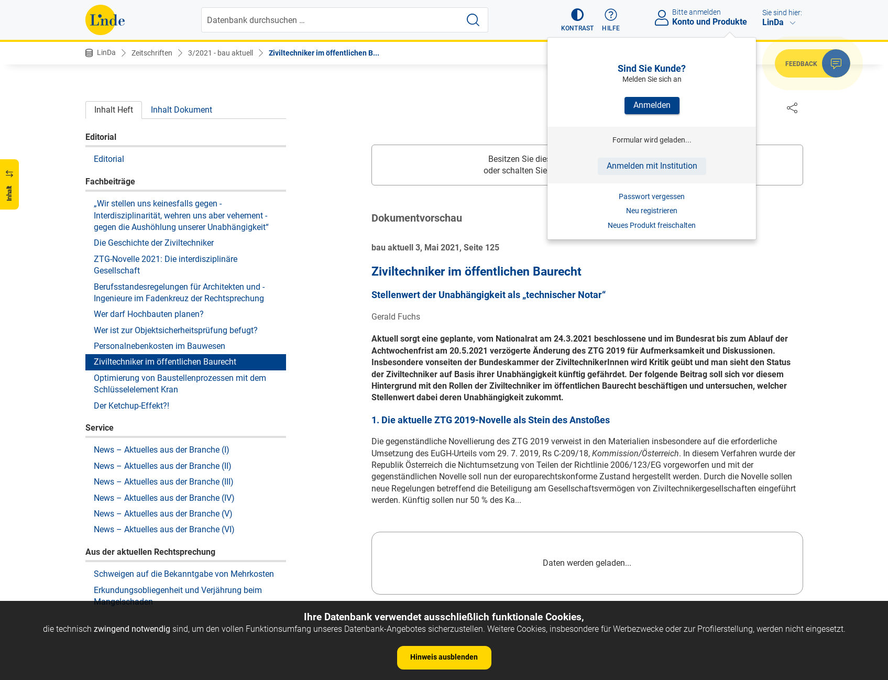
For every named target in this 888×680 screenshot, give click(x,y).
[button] (577, 19)
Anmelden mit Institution (652, 166)
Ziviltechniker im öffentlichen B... (324, 53)
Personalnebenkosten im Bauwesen (159, 346)
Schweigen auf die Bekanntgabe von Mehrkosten (184, 574)
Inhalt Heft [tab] (113, 110)
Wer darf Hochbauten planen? (149, 314)
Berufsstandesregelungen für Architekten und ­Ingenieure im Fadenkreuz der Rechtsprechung (179, 292)
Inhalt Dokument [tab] (181, 110)
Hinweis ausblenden (444, 657)
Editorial (109, 159)
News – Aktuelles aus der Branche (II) (163, 466)
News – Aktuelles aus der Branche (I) (161, 450)
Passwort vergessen (652, 196)
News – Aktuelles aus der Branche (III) (164, 482)
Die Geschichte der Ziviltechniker (154, 243)
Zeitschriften (151, 53)
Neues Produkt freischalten (652, 225)
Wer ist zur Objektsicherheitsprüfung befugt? (176, 330)
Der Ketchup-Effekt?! (131, 406)
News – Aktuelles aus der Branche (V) (163, 514)
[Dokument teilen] (792, 107)
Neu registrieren (651, 210)
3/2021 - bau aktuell (220, 53)
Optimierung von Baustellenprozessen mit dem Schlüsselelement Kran (180, 383)
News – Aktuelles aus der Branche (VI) (164, 529)
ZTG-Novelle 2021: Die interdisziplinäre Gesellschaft (165, 265)
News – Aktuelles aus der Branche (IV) (164, 498)
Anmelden (652, 105)
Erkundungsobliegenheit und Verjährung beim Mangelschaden (178, 596)
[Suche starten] (473, 20)
